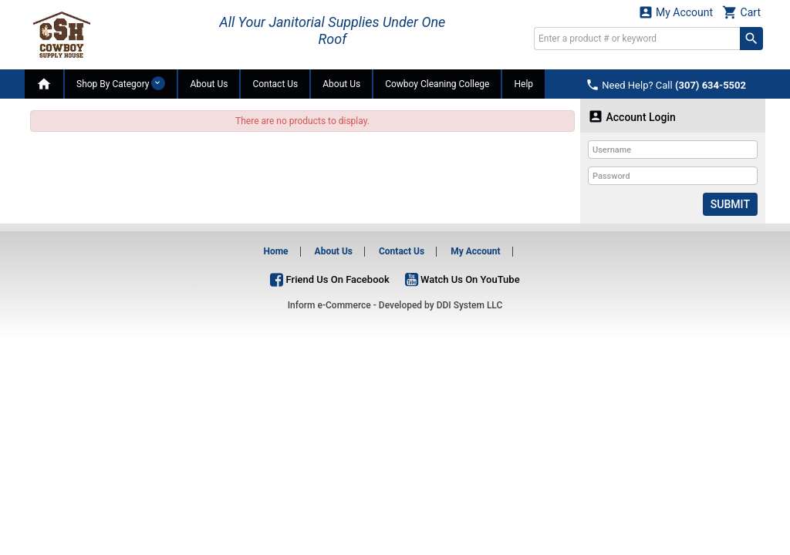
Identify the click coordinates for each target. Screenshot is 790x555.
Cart (741, 12)
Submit (730, 204)
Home (275, 251)
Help (523, 84)
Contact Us (275, 84)
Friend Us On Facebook (329, 278)
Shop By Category (120, 83)
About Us (209, 84)
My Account (676, 12)
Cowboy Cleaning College (437, 84)
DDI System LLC (470, 305)
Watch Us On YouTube (462, 278)
